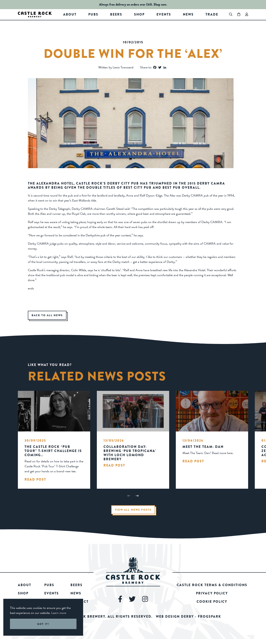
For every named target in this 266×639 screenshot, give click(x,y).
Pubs (93, 14)
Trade (212, 14)
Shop (139, 14)
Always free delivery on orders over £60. (126, 4)
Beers (116, 14)
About (69, 14)
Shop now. (160, 4)
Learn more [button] (58, 612)
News (188, 14)
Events (163, 14)
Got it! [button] (43, 624)
